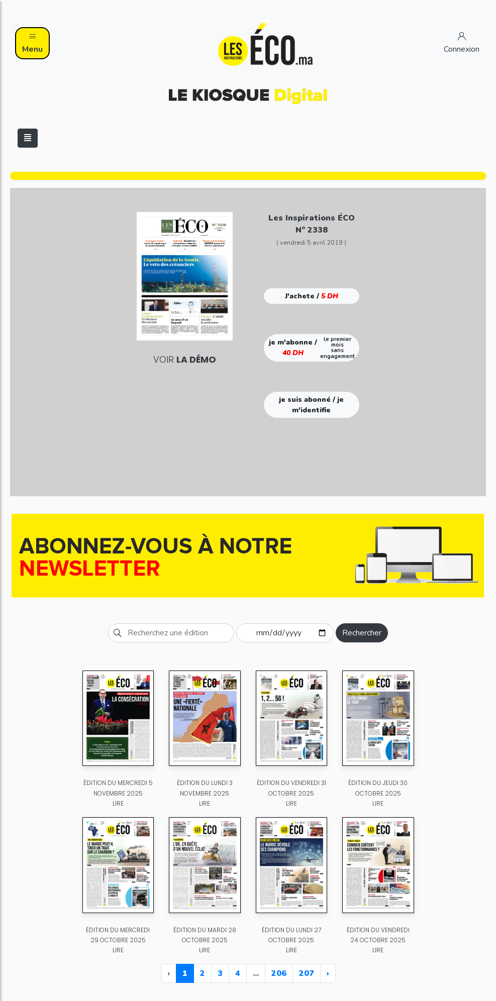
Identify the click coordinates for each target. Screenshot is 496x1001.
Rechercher (361, 632)
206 (278, 973)
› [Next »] (328, 973)
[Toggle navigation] (28, 138)
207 (306, 973)
